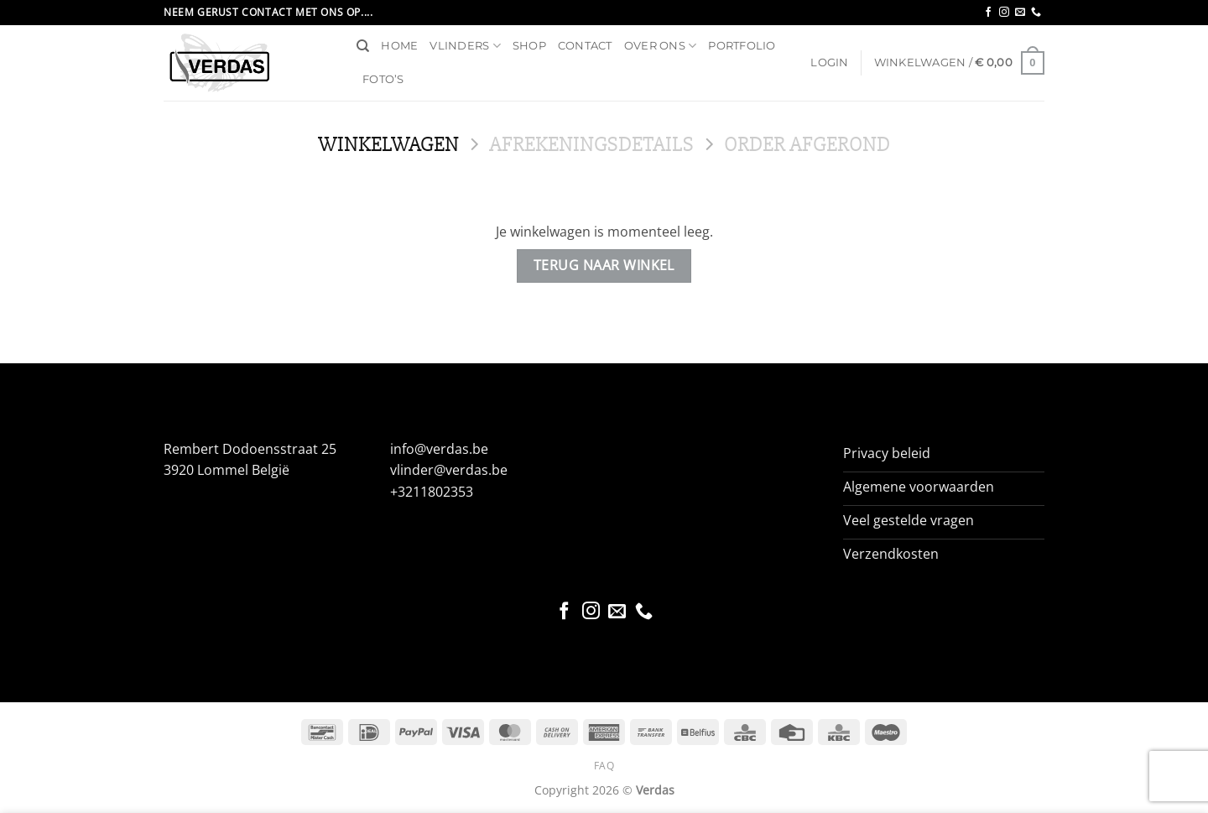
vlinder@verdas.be (449, 470)
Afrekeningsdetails (591, 145)
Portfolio (741, 45)
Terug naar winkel (604, 265)
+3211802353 (431, 491)
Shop (529, 45)
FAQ (604, 765)
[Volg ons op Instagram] (1004, 12)
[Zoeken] (363, 46)
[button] (829, 63)
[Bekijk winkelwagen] (959, 62)
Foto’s (383, 79)
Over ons (660, 46)
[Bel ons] (1036, 12)
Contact (585, 45)
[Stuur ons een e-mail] (1020, 12)
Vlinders (465, 46)
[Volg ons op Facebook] (988, 12)
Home (399, 45)
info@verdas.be (439, 449)
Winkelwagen (388, 145)
